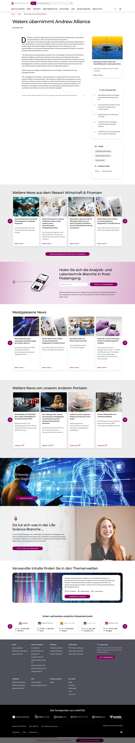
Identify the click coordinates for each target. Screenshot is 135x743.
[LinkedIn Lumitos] (121, 732)
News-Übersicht (17, 654)
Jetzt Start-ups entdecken (27, 548)
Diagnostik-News (26, 498)
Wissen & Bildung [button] (83, 9)
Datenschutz (33, 732)
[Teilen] (115, 9)
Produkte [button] (37, 9)
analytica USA (36, 671)
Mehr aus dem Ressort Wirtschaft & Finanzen (67, 254)
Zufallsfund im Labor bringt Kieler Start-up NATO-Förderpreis (109, 133)
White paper (72, 688)
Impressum (16, 732)
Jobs (70, 691)
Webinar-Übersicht (18, 688)
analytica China (37, 657)
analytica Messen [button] (18, 9)
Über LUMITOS (33, 726)
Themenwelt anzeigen (77, 596)
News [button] (29, 9)
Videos (52, 682)
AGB (24, 732)
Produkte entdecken (56, 648)
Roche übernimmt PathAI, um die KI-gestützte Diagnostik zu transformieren (109, 107)
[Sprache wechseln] (120, 9)
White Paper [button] (64, 9)
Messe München (37, 651)
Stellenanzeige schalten (39, 685)
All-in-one (72, 694)
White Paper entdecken (76, 648)
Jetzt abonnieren (106, 657)
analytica (35, 654)
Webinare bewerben (18, 685)
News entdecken (17, 648)
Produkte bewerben (56, 651)
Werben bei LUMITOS (19, 726)
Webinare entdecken (19, 682)
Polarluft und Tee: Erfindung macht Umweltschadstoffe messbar (107, 124)
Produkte (72, 685)
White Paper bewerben (76, 651)
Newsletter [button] (97, 9)
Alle (33, 3)
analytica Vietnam (38, 665)
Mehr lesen (65, 297)
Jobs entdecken (36, 682)
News (70, 682)
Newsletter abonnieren (103, 284)
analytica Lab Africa (38, 668)
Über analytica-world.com (49, 726)
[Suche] (71, 3)
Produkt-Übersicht (56, 654)
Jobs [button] (73, 9)
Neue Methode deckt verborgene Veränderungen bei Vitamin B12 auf (108, 97)
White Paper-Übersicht (76, 654)
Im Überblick (35, 648)
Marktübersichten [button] (50, 9)
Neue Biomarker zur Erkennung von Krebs (108, 116)
